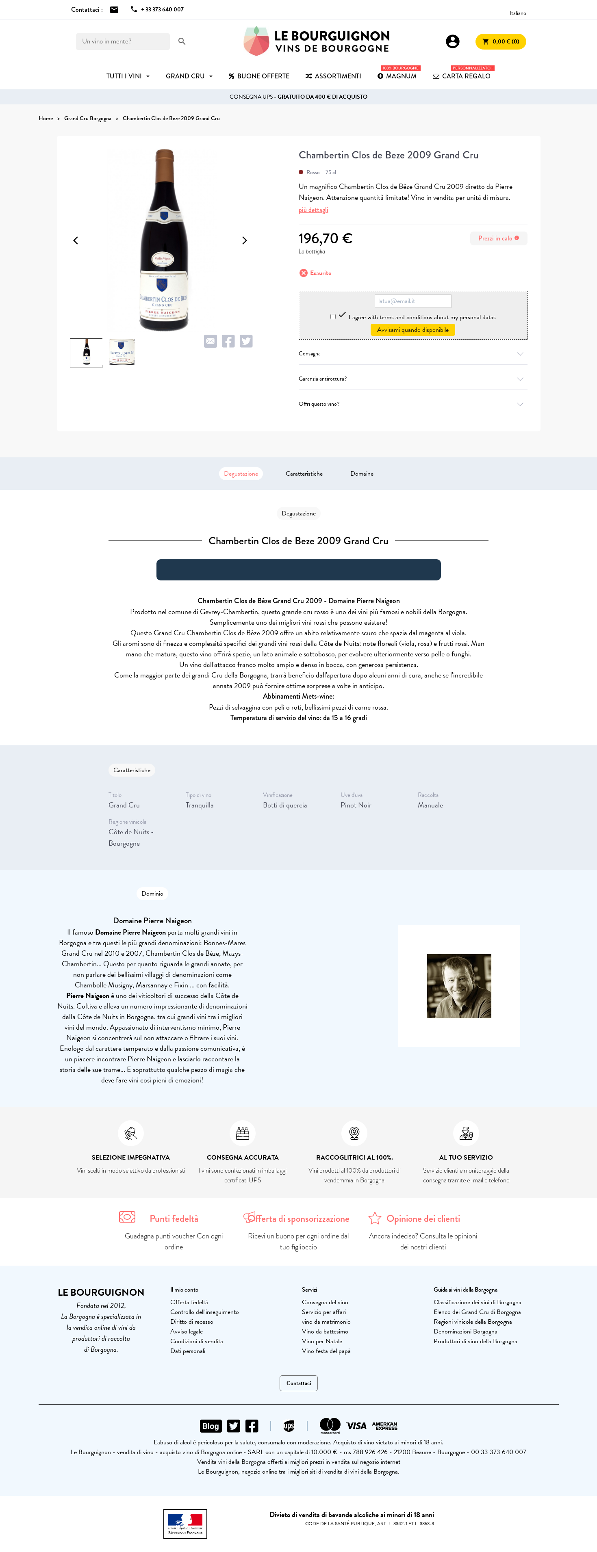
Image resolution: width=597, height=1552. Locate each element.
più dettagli (313, 209)
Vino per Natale (322, 1341)
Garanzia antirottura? (413, 378)
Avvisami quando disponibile (413, 330)
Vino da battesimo (325, 1331)
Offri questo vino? (413, 404)
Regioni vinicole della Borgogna (473, 1322)
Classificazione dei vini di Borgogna (477, 1302)
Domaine (361, 473)
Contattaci (299, 1383)
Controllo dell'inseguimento (204, 1312)
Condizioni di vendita (196, 1341)
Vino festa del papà (326, 1351)
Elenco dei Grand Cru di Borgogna (477, 1312)
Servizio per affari (324, 1312)
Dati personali (187, 1351)
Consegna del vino (325, 1302)
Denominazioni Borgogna (465, 1331)
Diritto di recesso (191, 1322)
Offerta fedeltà (189, 1302)
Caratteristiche (304, 473)
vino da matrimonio (326, 1322)
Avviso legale (186, 1331)
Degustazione (241, 473)
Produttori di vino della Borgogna (475, 1341)
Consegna (413, 353)
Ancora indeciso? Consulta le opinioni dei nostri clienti (423, 1241)
